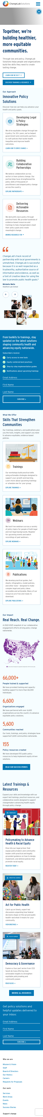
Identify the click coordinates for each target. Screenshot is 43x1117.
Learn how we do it (12, 75)
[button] (38, 4)
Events (5, 1100)
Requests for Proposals (12, 1082)
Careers (6, 1078)
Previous (6, 294)
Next (15, 294)
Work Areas (7, 1097)
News (5, 1104)
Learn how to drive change (16, 148)
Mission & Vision (9, 1064)
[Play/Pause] (39, 11)
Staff (5, 1068)
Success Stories (9, 1107)
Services (6, 1093)
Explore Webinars (12, 541)
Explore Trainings (12, 488)
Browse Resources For (14, 235)
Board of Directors (10, 1071)
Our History (7, 1075)
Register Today (11, 866)
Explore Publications (13, 601)
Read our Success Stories (16, 767)
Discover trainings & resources (17, 82)
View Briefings (11, 924)
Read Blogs (10, 983)
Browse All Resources (21, 993)
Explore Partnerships (14, 191)
